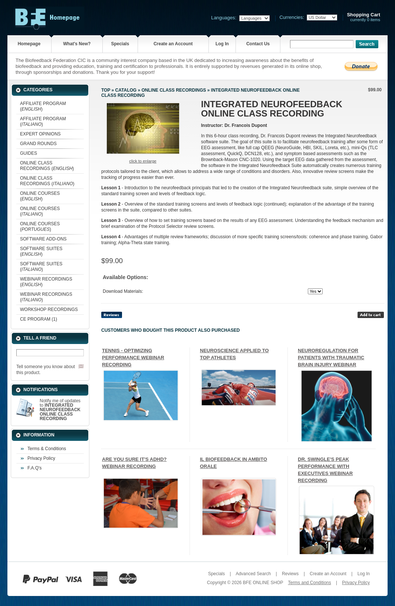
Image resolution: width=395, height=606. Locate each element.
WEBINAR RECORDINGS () (46, 281)
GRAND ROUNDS (38, 143)
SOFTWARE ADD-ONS (43, 239)
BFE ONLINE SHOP (263, 582)
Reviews (290, 573)
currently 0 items (363, 17)
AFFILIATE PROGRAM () (43, 106)
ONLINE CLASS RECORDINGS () (47, 165)
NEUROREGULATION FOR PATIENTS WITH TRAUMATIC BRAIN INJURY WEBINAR (331, 357)
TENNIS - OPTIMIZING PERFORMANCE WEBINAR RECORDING (133, 357)
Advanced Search (253, 573)
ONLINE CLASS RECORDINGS (173, 90)
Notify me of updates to (60, 409)
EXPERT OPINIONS (40, 134)
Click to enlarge (142, 161)
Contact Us (258, 43)
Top (105, 90)
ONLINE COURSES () (40, 196)
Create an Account (173, 43)
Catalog (126, 90)
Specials (120, 43)
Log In (222, 43)
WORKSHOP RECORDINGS (49, 309)
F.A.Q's (34, 468)
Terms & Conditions (46, 448)
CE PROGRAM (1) (38, 319)
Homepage (29, 43)
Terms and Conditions (309, 582)
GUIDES (28, 153)
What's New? (76, 43)
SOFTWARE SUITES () (41, 251)
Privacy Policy (41, 458)
